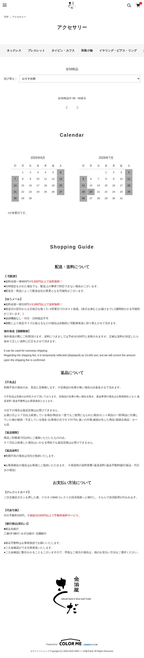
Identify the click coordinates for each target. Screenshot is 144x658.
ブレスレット (36, 50)
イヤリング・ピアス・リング (118, 50)
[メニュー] (4, 5)
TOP (6, 17)
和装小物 (87, 50)
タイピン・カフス (63, 50)
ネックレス (14, 50)
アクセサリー (19, 17)
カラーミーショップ (39, 651)
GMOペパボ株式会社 (84, 651)
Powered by (72, 642)
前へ (66, 107)
